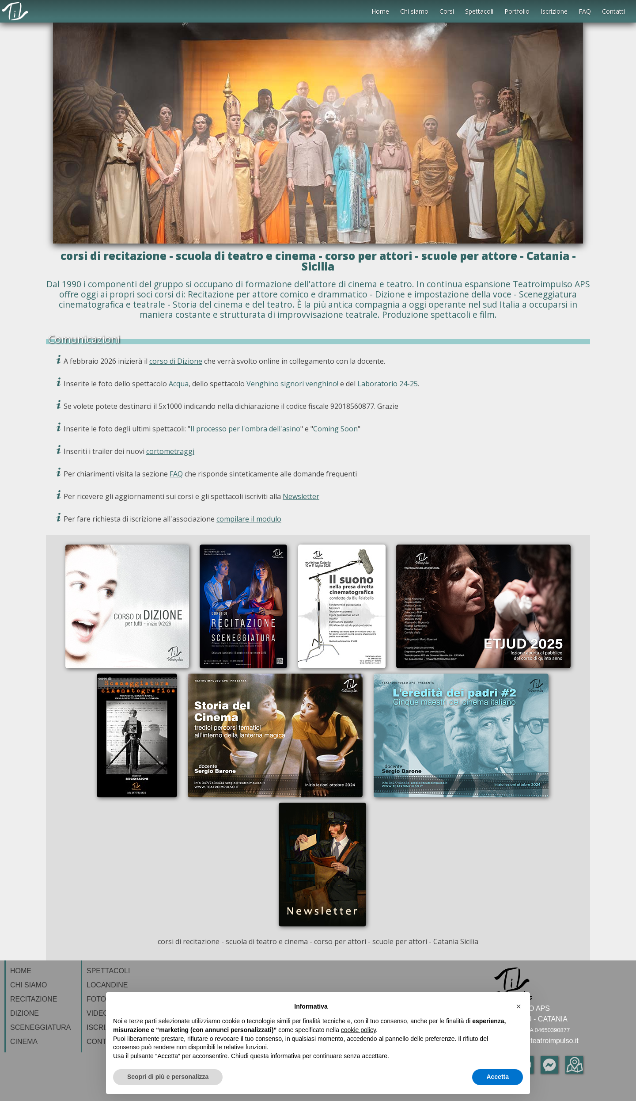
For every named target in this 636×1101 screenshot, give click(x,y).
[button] (518, 1006)
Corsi (446, 11)
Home (380, 11)
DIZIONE (24, 1013)
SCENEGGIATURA (40, 1027)
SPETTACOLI (108, 971)
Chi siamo (414, 11)
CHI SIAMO (28, 985)
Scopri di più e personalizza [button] (167, 1076)
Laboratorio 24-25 (387, 384)
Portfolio (517, 11)
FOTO (96, 999)
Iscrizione (554, 11)
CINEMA (24, 1041)
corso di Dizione (175, 361)
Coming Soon (335, 429)
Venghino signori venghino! (292, 384)
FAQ (585, 11)
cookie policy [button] (358, 1029)
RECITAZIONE (33, 999)
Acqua (179, 384)
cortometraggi (170, 451)
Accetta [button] (497, 1076)
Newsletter (301, 496)
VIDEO (98, 1013)
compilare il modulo (248, 519)
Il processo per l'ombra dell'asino (245, 429)
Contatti (613, 11)
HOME (20, 971)
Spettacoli (479, 11)
